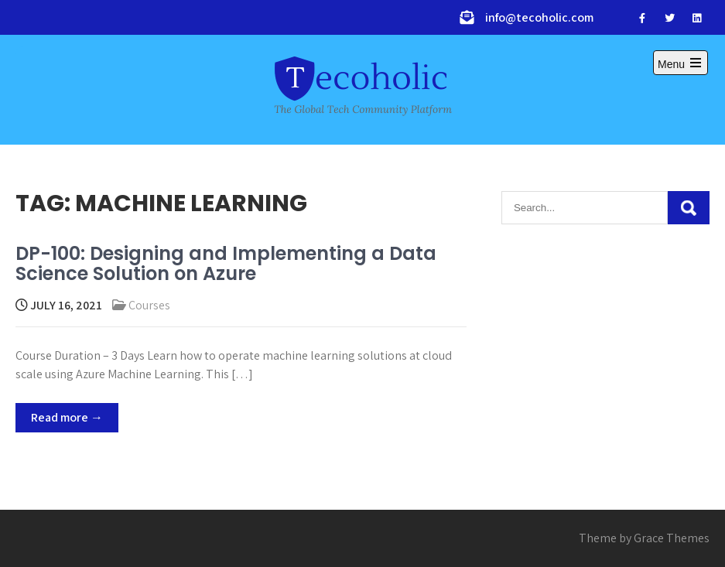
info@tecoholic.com (539, 17)
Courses (149, 305)
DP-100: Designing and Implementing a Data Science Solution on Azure (225, 263)
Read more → (67, 417)
